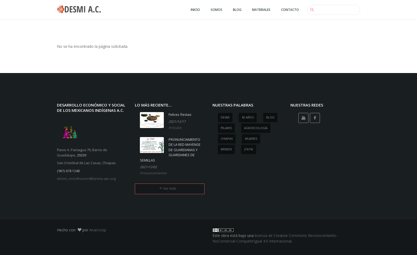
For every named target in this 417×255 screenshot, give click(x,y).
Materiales (261, 9)
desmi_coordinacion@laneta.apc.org (86, 178)
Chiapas (227, 139)
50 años (248, 117)
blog (270, 117)
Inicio (195, 9)
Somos (216, 9)
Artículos (175, 127)
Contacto (290, 9)
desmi (225, 117)
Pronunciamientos (153, 173)
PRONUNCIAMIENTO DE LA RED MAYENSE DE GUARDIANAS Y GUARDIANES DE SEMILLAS (170, 150)
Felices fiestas (180, 114)
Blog (237, 9)
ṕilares (226, 128)
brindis (226, 149)
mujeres (251, 139)
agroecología (256, 128)
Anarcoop (97, 229)
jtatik (248, 149)
